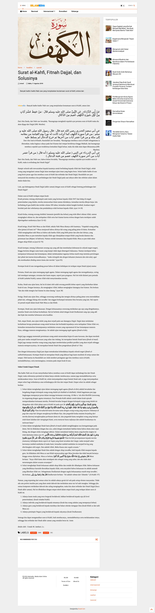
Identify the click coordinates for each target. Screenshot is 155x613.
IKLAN (66, 577)
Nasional (34, 11)
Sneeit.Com (81, 609)
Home (23, 11)
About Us (76, 581)
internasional (95, 585)
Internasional (49, 11)
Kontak (76, 577)
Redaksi (65, 585)
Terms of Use (65, 581)
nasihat (93, 595)
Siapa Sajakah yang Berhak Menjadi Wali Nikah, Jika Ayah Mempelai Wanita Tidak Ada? (123, 28)
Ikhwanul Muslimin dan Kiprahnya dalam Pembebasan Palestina (123, 61)
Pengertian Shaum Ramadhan (123, 121)
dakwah (93, 580)
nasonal (93, 600)
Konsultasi (63, 11)
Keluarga (75, 11)
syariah (39, 67)
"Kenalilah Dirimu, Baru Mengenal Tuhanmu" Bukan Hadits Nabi (122, 134)
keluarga (93, 590)
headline (29, 67)
